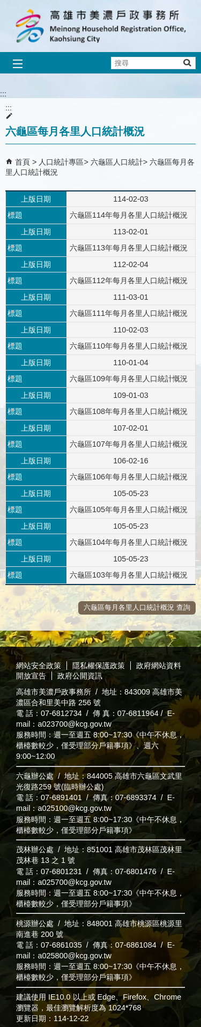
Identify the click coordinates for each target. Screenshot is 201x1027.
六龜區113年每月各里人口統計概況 (129, 247)
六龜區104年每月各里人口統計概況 (129, 542)
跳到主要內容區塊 (5, 5)
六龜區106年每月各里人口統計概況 (129, 476)
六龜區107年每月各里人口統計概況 (129, 444)
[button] (186, 62)
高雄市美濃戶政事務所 (100, 26)
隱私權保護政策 (98, 665)
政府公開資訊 (79, 675)
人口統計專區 (61, 162)
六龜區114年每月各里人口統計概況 (129, 215)
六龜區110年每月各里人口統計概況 (129, 346)
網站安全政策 (38, 665)
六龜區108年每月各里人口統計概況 (129, 411)
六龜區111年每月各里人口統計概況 (129, 313)
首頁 (22, 162)
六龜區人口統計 (117, 162)
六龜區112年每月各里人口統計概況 (129, 280)
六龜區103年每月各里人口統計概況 (129, 575)
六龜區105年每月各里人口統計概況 (129, 509)
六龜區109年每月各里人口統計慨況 (129, 378)
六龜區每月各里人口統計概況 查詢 (137, 607)
